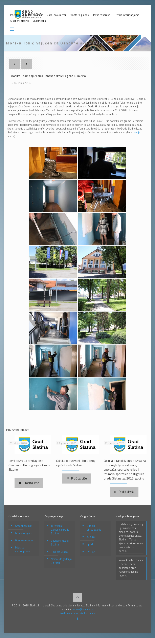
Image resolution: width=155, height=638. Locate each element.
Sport (90, 544)
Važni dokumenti (56, 15)
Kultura (91, 537)
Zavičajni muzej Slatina (60, 542)
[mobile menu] (11, 29)
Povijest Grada (59, 552)
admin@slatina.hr (83, 609)
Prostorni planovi (79, 15)
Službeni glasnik (19, 21)
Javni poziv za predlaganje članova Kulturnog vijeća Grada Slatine (29, 465)
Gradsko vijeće (23, 533)
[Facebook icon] (77, 618)
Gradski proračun (33, 15)
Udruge (91, 551)
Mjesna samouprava (22, 549)
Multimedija (39, 21)
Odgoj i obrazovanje (94, 528)
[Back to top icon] (77, 597)
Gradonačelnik (23, 526)
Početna (15, 15)
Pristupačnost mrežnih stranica (77, 613)
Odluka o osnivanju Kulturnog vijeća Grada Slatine (76, 462)
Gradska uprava (24, 540)
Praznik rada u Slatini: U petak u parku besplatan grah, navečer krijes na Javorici (131, 567)
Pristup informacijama (126, 15)
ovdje (137, 132)
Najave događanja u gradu (61, 561)
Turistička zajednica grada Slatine (60, 529)
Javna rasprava (101, 15)
